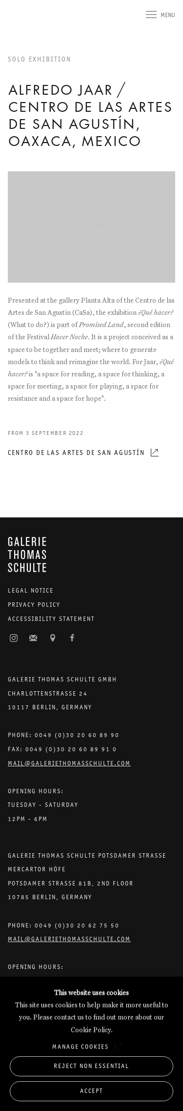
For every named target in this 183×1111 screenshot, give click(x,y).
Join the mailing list (33, 638)
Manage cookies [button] (80, 1046)
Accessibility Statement (51, 618)
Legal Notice (31, 590)
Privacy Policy (34, 604)
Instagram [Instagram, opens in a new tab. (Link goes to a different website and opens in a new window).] (13, 638)
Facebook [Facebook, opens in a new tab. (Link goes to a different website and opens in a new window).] (72, 638)
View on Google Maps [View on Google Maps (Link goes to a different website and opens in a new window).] (53, 638)
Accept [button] (91, 1090)
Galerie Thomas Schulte (27, 25)
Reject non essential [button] (91, 1066)
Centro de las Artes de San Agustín (76, 452)
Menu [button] (168, 15)
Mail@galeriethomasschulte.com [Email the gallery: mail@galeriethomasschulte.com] (69, 763)
